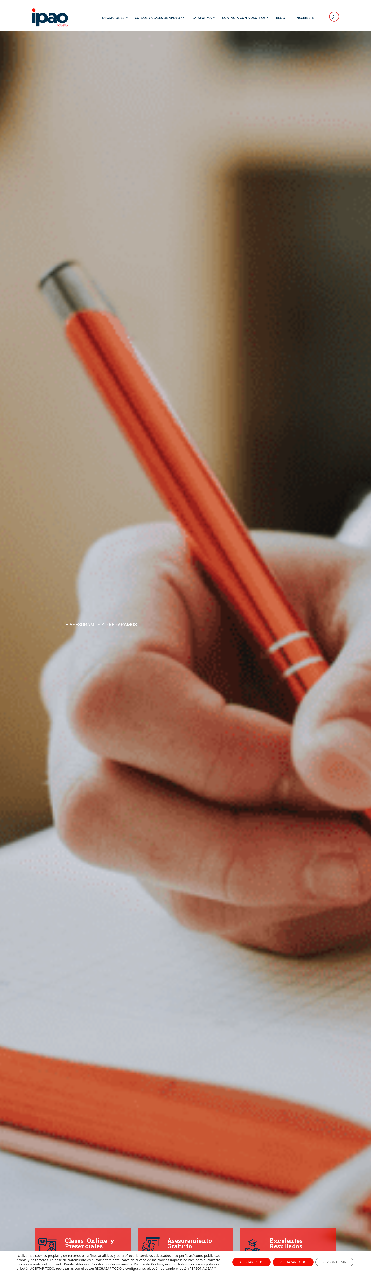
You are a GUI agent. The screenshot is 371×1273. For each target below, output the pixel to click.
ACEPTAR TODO (251, 1262)
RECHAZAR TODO (293, 1262)
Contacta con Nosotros (243, 17)
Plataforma (201, 17)
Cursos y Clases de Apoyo (157, 17)
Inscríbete (304, 17)
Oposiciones (113, 17)
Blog (280, 17)
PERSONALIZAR (334, 1262)
